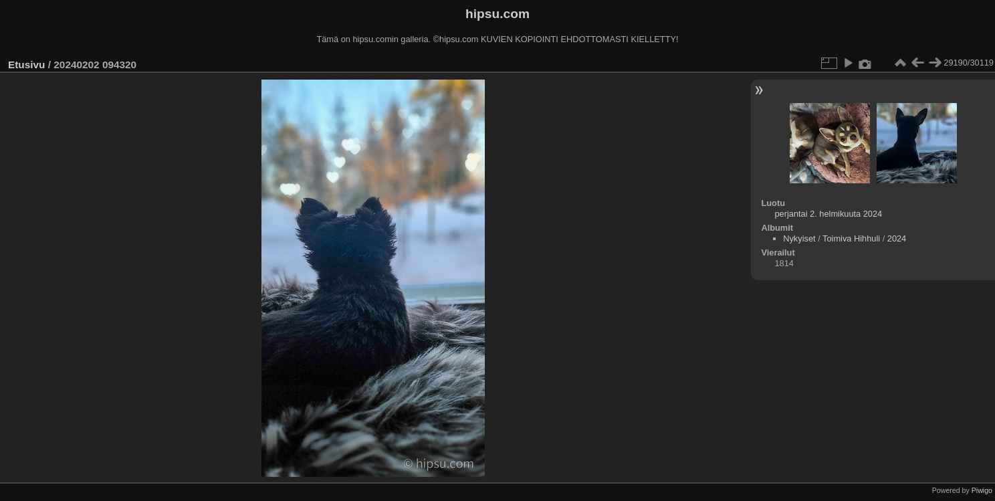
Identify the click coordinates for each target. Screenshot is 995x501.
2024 (896, 238)
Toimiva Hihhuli (851, 238)
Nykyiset (799, 238)
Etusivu (26, 64)
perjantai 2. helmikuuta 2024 (828, 214)
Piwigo (982, 490)
